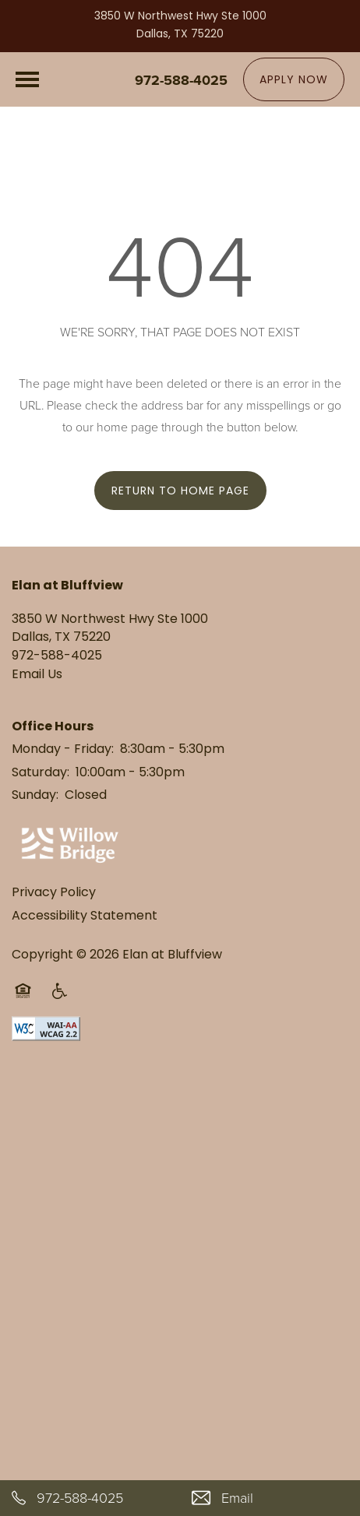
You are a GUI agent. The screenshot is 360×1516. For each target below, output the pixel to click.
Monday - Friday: (63, 750)
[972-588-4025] (90, 1498)
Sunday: (35, 796)
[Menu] (27, 79)
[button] (293, 79)
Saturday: (40, 773)
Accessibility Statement (84, 916)
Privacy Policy (54, 893)
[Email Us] (270, 1498)
